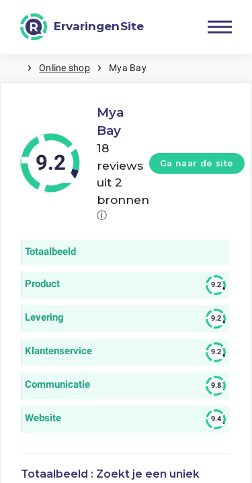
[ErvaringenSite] (82, 27)
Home (13, 68)
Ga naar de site (197, 163)
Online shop (64, 67)
